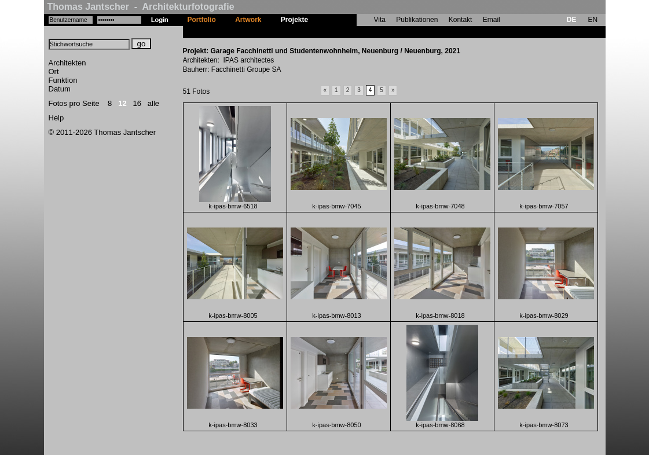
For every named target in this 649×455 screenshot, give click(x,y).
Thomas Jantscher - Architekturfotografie (140, 7)
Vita (380, 20)
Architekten (67, 62)
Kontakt (460, 20)
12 (122, 103)
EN (592, 20)
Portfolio (202, 20)
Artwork (248, 20)
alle (153, 103)
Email (491, 20)
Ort (54, 71)
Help (56, 117)
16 (137, 103)
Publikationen (417, 20)
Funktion (63, 80)
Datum (60, 89)
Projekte (294, 20)
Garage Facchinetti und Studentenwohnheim (391, 32)
